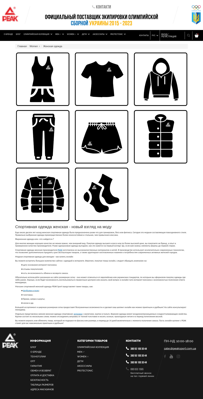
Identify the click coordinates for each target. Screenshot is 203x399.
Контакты (144, 35)
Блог (18, 34)
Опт (32, 361)
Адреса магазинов (42, 389)
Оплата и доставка (42, 375)
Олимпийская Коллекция (38, 34)
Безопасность (39, 380)
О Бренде (8, 34)
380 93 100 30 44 (136, 349)
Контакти (101, 7)
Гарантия (36, 366)
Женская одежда (52, 46)
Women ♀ (73, 34)
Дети (86, 34)
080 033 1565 (135, 369)
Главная (22, 46)
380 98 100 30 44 (136, 362)
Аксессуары (100, 34)
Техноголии (38, 356)
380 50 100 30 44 (136, 355)
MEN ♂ (59, 34)
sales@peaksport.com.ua (180, 348)
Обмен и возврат (40, 370)
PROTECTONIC (118, 34)
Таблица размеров (41, 384)
